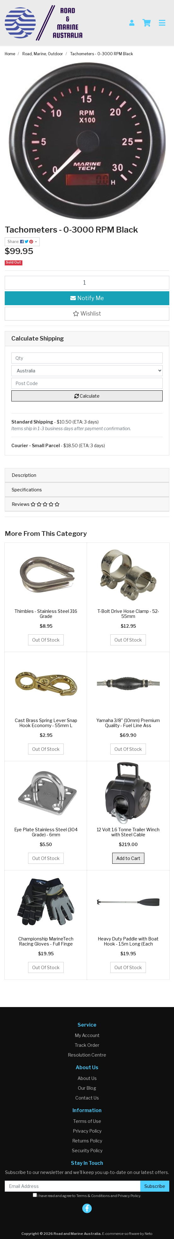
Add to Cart (128, 858)
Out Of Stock (46, 640)
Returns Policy (87, 1140)
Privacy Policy (87, 1131)
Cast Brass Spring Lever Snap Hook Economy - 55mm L (46, 723)
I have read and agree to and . (87, 1195)
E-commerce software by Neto (127, 1233)
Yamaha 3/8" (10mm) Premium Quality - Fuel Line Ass (128, 723)
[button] (87, 314)
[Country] (87, 370)
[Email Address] (73, 1186)
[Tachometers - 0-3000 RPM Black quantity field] (87, 283)
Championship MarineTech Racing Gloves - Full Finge (45, 941)
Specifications (27, 489)
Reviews (36, 504)
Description (24, 475)
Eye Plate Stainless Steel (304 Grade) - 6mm (46, 832)
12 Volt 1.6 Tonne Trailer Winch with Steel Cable (128, 832)
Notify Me (87, 298)
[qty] (87, 358)
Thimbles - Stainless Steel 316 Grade (45, 613)
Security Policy (87, 1150)
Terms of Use (87, 1121)
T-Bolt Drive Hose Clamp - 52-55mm (128, 613)
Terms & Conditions (93, 1196)
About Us (87, 1078)
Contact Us (87, 1097)
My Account (87, 1035)
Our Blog (87, 1088)
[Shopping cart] (146, 23)
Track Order (87, 1045)
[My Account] (131, 22)
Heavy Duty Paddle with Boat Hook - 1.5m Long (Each (128, 941)
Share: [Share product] (21, 241)
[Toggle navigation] (162, 23)
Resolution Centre (87, 1055)
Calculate (87, 396)
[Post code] (87, 383)
